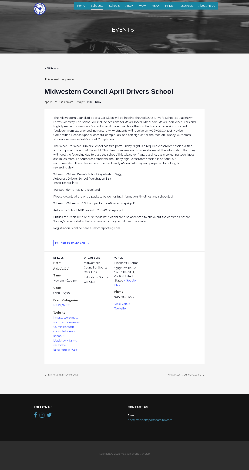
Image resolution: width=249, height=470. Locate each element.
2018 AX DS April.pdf (110, 210)
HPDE (169, 5)
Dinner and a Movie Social (62, 374)
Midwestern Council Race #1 (185, 374)
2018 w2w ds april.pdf (120, 203)
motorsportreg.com (106, 228)
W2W (142, 5)
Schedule (97, 5)
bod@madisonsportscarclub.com (150, 420)
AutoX (129, 5)
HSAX (155, 5)
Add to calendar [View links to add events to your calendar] (73, 243)
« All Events (51, 68)
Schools (114, 5)
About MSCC (207, 5)
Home (81, 5)
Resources (186, 5)
